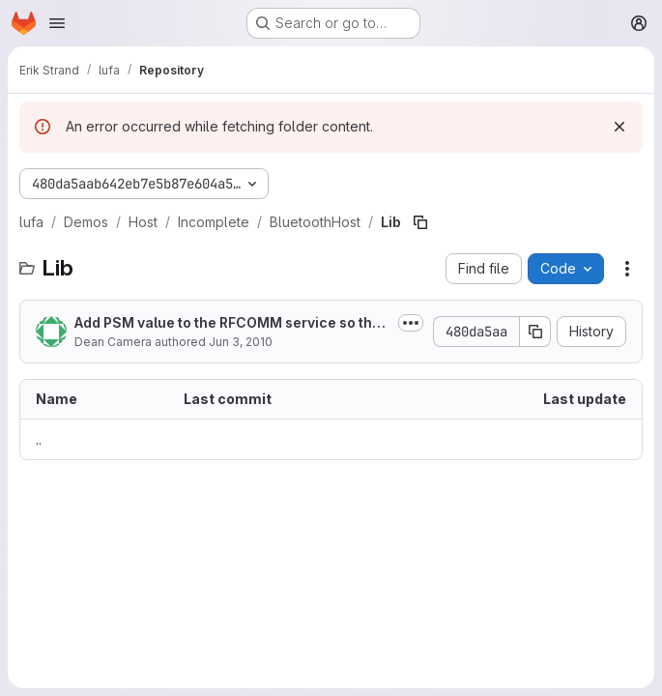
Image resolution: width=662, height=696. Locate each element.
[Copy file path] (420, 222)
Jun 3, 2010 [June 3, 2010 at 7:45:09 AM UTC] (241, 341)
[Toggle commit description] (410, 323)
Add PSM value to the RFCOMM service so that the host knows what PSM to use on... (230, 323)
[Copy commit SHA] (535, 331)
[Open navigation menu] (57, 23)
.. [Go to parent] (39, 439)
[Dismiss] (619, 126)
